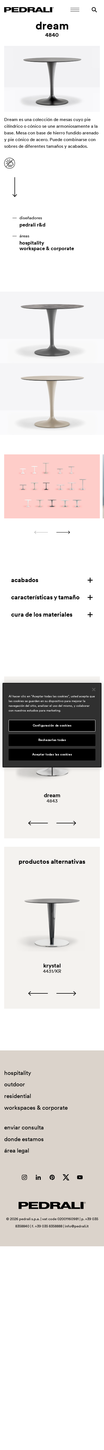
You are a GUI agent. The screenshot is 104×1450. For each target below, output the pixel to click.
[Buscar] (94, 9)
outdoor (14, 1084)
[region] (51, 725)
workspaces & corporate (36, 1107)
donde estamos (24, 1139)
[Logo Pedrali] (29, 9)
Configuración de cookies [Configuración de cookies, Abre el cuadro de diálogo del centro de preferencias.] (52, 725)
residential (17, 1096)
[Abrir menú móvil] (74, 9)
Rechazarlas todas (52, 740)
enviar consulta (24, 1127)
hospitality (31, 243)
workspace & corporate (46, 248)
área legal (16, 1150)
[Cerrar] (94, 689)
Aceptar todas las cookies (52, 754)
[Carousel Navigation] (52, 532)
